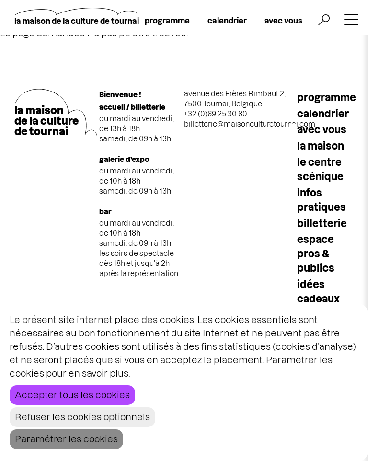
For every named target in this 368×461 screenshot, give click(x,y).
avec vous (283, 20)
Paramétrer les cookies (66, 439)
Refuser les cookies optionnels (82, 417)
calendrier (227, 20)
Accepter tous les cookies (72, 395)
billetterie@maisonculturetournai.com (249, 124)
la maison (320, 145)
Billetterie (322, 223)
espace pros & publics (315, 254)
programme (167, 20)
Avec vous (321, 129)
